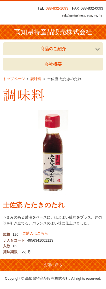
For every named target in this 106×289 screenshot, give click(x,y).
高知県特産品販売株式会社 (53, 32)
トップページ (14, 79)
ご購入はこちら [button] (35, 233)
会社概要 (53, 64)
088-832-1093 (57, 8)
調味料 (36, 79)
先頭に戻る (53, 265)
